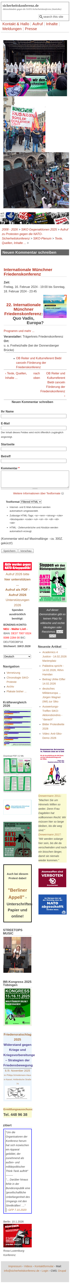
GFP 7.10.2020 (17, 1209)
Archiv (10, 686)
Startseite (8, 444)
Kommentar (10, 468)
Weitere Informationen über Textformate (36, 493)
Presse (31, 29)
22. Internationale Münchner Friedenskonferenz (22, 309)
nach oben (34, 375)
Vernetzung (13, 672)
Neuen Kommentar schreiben (32, 402)
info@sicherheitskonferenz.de (21, 1270)
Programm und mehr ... (19, 331)
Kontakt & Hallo (15, 24)
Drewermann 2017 (49, 834)
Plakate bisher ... (17, 691)
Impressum (15, 1266)
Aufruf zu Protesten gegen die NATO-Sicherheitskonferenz (35, 234)
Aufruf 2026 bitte (17, 579)
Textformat (13, 501)
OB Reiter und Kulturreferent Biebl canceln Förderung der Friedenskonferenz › (52, 384)
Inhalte (52, 24)
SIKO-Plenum (42, 238)
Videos (28, 1266)
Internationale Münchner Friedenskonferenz (28, 271)
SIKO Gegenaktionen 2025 (39, 229)
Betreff (6, 456)
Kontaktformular (44, 1266)
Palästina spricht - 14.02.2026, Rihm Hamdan (53, 670)
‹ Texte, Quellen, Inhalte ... (16, 375)
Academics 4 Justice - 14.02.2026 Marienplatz (54, 656)
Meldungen (12, 29)
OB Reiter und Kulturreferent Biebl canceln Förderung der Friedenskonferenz (38, 363)
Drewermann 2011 (49, 795)
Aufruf (37, 24)
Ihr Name (7, 411)
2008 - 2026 (10, 229)
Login (45, 1270)
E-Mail (5, 423)
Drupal (62, 1270)
